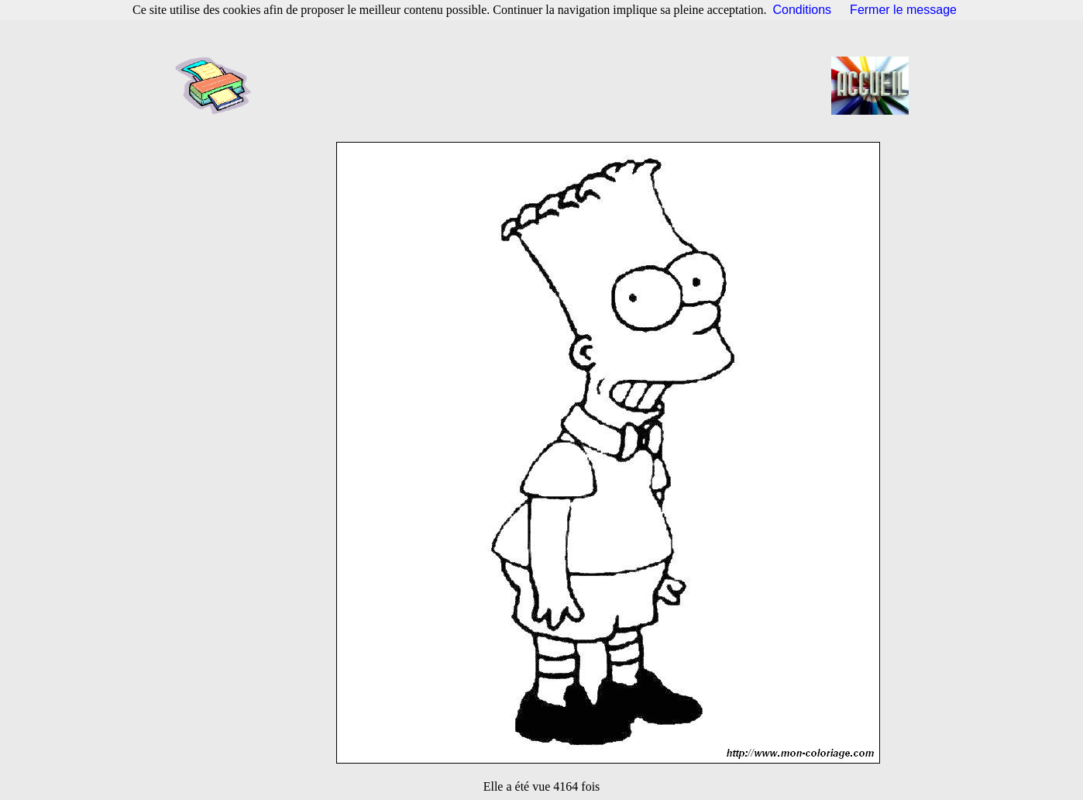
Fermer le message (903, 9)
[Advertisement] (546, 85)
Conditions (802, 9)
